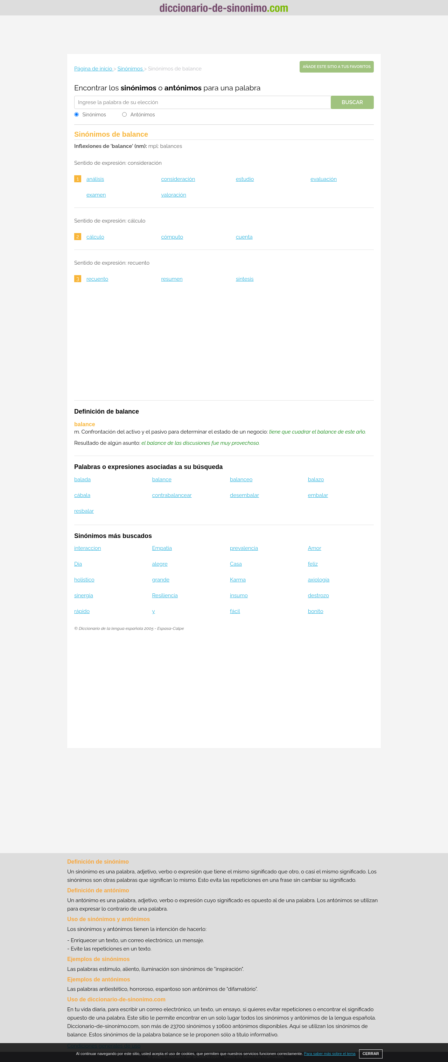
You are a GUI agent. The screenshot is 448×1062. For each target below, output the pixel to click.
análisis (95, 179)
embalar (318, 495)
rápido (82, 611)
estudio (245, 179)
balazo (316, 479)
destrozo (318, 595)
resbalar (84, 511)
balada (82, 479)
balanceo (241, 479)
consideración (178, 179)
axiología (319, 580)
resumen (171, 279)
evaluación (323, 179)
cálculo (95, 237)
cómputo (172, 237)
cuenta (244, 237)
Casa (236, 564)
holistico (84, 580)
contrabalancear (172, 495)
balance (162, 479)
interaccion (87, 548)
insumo (239, 595)
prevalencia (244, 548)
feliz (313, 564)
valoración (173, 195)
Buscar (352, 102)
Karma (238, 580)
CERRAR (371, 1053)
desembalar (244, 495)
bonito (315, 611)
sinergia (83, 595)
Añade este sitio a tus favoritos (337, 66)
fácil (235, 611)
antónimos (183, 87)
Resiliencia (165, 595)
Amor (314, 548)
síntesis (245, 279)
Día (78, 564)
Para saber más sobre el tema (329, 1053)
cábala (82, 495)
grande (161, 580)
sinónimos (138, 87)
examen (96, 195)
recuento (97, 279)
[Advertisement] (224, 34)
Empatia (162, 548)
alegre (160, 564)
